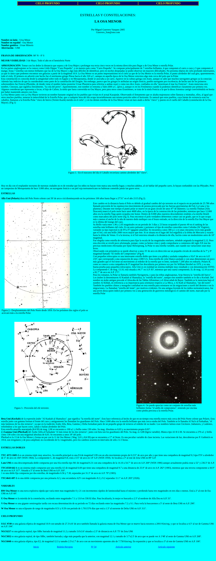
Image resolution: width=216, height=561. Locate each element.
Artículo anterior (123, 547)
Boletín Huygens (65, 547)
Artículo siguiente (166, 547)
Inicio (36, 547)
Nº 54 (93, 547)
